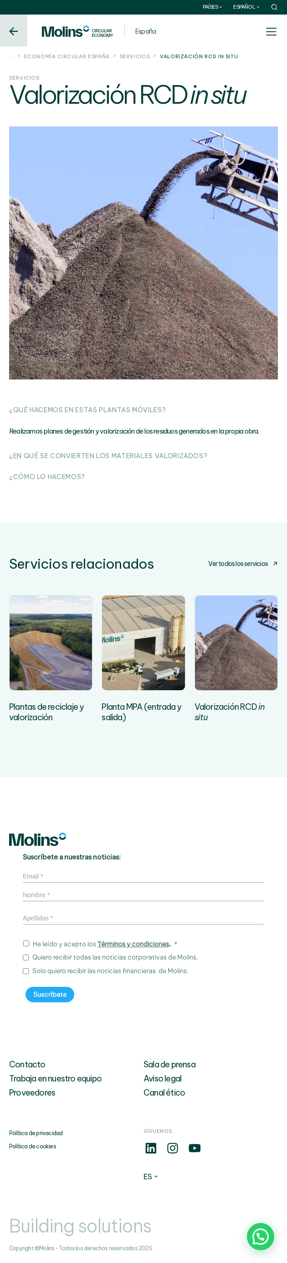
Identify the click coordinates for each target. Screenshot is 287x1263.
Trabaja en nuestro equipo (55, 1078)
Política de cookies (32, 1146)
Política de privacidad (35, 1133)
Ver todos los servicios (243, 564)
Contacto (27, 1064)
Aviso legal (162, 1078)
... (11, 56)
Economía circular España (67, 56)
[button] (260, 1236)
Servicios (135, 56)
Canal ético (164, 1092)
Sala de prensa (169, 1064)
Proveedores (32, 1092)
